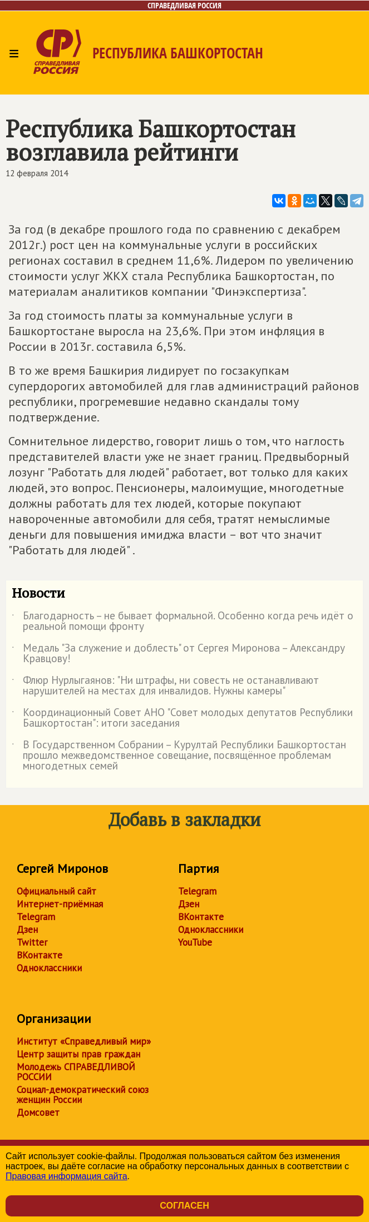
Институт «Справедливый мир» (84, 1041)
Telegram (36, 917)
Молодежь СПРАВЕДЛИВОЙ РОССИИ (76, 1072)
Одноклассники (49, 968)
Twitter (32, 942)
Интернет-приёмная (60, 904)
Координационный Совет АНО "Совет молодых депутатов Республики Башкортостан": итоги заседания (182, 718)
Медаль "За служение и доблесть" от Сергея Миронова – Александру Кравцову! (178, 654)
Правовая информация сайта (66, 1176)
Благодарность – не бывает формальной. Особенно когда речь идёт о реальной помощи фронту (182, 621)
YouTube (195, 942)
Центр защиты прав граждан (78, 1054)
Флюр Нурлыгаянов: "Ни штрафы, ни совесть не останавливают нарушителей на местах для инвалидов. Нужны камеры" (165, 686)
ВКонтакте (39, 955)
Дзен (27, 930)
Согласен (184, 1205)
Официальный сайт (56, 891)
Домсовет (38, 1112)
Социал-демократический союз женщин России (83, 1095)
